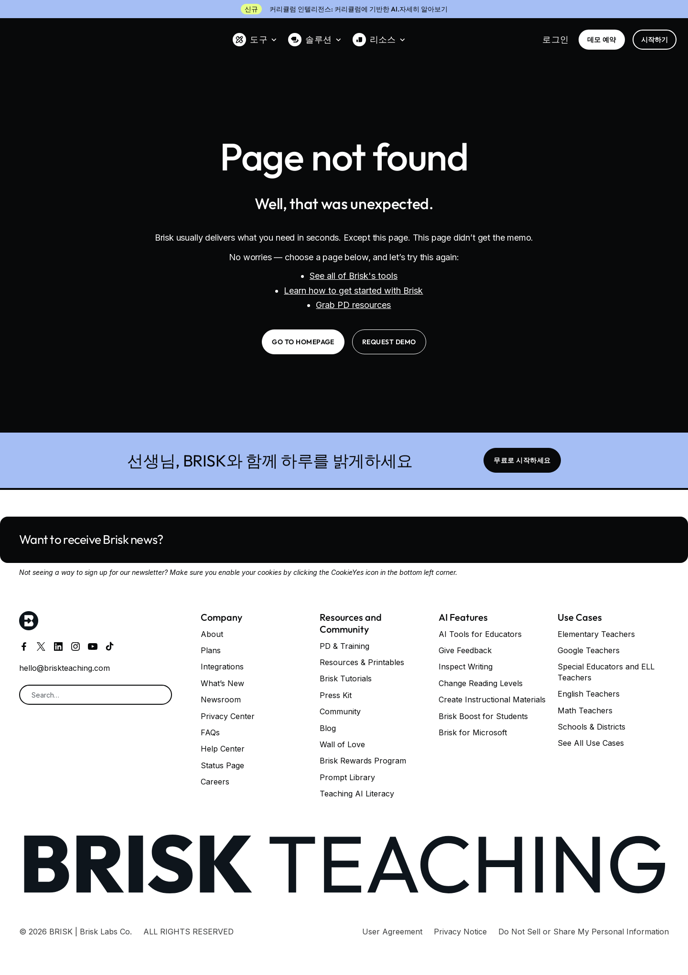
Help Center (223, 748)
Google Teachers (589, 650)
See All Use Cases (591, 743)
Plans (211, 650)
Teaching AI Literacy (357, 793)
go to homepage (303, 342)
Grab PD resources (353, 305)
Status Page (222, 765)
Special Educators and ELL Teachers (606, 672)
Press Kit (336, 695)
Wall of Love (342, 744)
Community (340, 711)
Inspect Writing (466, 666)
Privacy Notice (460, 931)
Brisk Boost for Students (483, 716)
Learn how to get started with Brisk (353, 291)
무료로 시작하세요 (522, 460)
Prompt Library (347, 777)
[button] (255, 39)
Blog (328, 728)
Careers (215, 781)
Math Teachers (585, 710)
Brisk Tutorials (346, 678)
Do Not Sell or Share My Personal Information (583, 931)
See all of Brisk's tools (354, 276)
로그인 (555, 39)
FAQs (210, 732)
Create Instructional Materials (492, 699)
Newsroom (221, 699)
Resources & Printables (362, 662)
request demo (389, 342)
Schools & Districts (591, 726)
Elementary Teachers (596, 634)
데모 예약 (601, 39)
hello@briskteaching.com (64, 668)
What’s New (222, 683)
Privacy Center (228, 716)
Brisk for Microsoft (473, 732)
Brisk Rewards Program (363, 760)
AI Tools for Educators (480, 634)
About (212, 634)
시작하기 (654, 39)
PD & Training (344, 646)
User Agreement (392, 931)
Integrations (222, 666)
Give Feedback (465, 650)
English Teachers (589, 694)
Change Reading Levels (481, 683)
